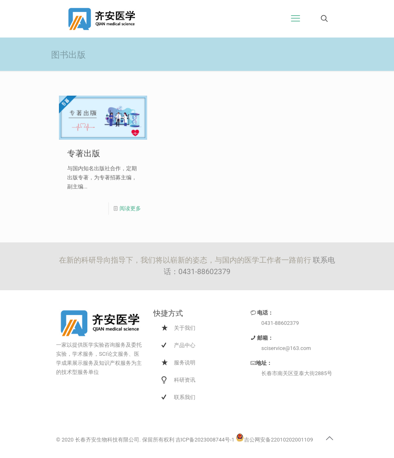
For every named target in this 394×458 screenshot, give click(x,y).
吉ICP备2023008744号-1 (205, 440)
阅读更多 (130, 208)
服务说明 (184, 362)
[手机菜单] (295, 19)
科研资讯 (184, 380)
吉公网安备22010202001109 (274, 440)
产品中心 (184, 345)
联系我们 (184, 397)
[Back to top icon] (329, 438)
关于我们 (184, 328)
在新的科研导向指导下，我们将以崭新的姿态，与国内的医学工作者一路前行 (186, 260)
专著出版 (83, 153)
